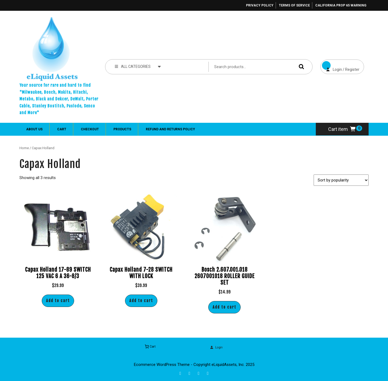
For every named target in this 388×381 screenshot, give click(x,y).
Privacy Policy (259, 5)
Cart (61, 129)
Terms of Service (294, 5)
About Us (34, 129)
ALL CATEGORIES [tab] (138, 66)
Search (300, 67)
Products (122, 129)
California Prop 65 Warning (340, 5)
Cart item (342, 129)
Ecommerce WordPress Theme (162, 364)
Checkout (90, 129)
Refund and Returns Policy (170, 129)
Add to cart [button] (58, 300)
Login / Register (339, 66)
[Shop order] (341, 180)
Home (24, 148)
